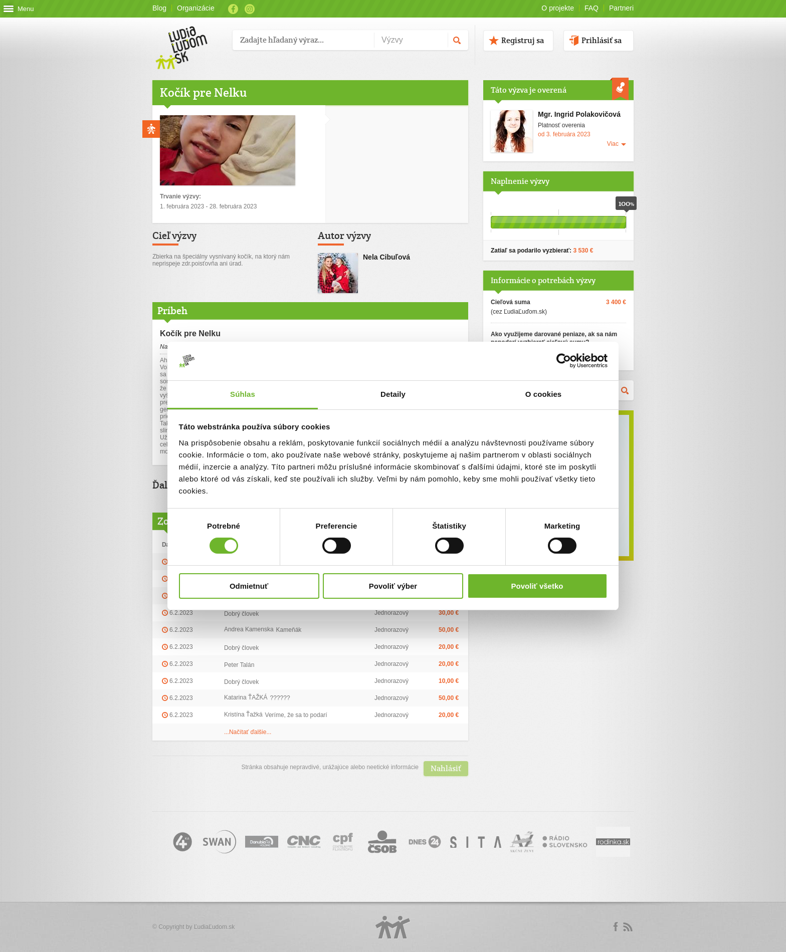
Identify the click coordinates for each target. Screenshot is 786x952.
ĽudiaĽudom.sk (214, 926)
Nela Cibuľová (386, 257)
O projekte (557, 8)
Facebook (233, 9)
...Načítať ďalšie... (248, 732)
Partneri (621, 8)
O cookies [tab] (543, 394)
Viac (613, 143)
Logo (393, 927)
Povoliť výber (393, 586)
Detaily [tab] (393, 394)
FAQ (591, 8)
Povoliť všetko (537, 586)
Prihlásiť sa (601, 40)
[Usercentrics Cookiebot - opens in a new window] (564, 360)
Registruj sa (522, 40)
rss (628, 927)
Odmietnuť (249, 586)
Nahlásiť (446, 768)
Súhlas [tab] (242, 394)
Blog (159, 8)
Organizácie (196, 8)
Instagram (250, 9)
